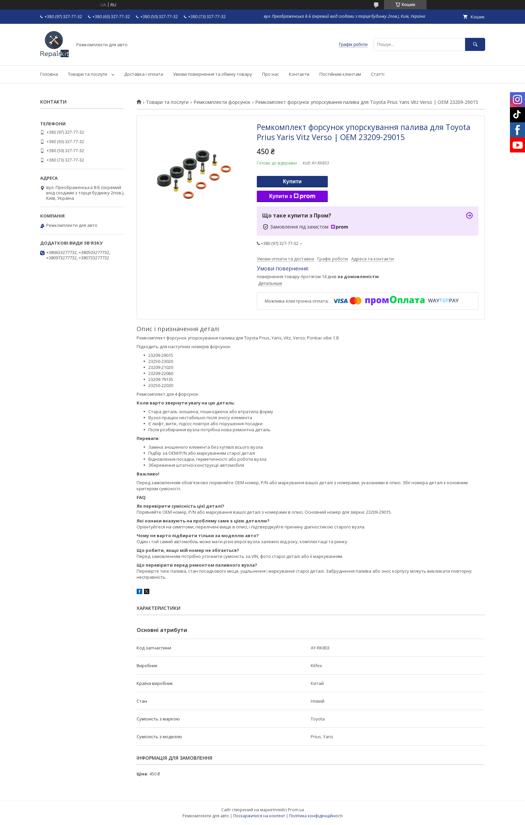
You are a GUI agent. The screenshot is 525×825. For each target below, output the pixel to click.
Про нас (270, 74)
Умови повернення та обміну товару (212, 74)
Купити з (292, 196)
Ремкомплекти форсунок (222, 102)
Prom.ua (296, 810)
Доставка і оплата (143, 74)
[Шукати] (475, 44)
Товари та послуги (87, 74)
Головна (49, 74)
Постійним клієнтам (340, 74)
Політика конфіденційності (316, 816)
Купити (292, 181)
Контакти (299, 74)
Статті (377, 74)
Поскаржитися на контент (259, 816)
